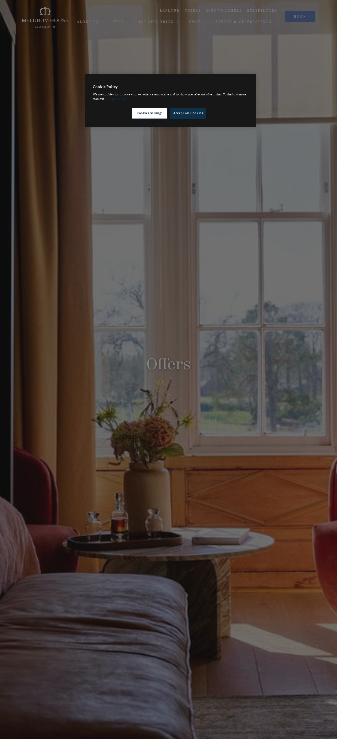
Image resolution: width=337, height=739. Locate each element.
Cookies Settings (149, 113)
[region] (170, 100)
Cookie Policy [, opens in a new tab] (116, 99)
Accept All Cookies (188, 113)
